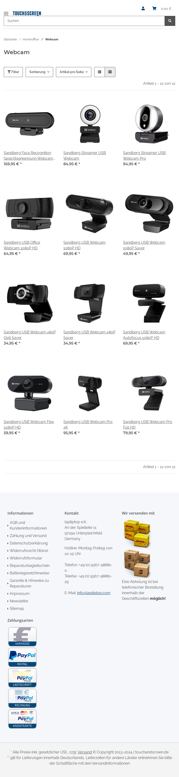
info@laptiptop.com (93, 593)
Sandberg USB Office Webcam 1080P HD (22, 245)
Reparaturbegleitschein (30, 565)
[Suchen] (84, 21)
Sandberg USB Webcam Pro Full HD (147, 425)
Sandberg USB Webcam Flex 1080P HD (29, 425)
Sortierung (37, 72)
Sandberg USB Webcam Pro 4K (88, 425)
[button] (143, 8)
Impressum (20, 593)
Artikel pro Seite (72, 72)
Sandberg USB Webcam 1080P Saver (144, 245)
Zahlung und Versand (28, 535)
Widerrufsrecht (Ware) (29, 550)
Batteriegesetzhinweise (29, 573)
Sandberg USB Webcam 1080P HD (84, 245)
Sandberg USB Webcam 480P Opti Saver (30, 335)
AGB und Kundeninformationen (28, 525)
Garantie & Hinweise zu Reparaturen (29, 583)
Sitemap (17, 608)
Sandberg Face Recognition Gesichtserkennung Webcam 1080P (28, 156)
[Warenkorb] (161, 8)
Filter (13, 72)
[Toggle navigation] (6, 11)
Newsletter (19, 601)
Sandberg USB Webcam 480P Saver (89, 335)
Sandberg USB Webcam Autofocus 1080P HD (144, 335)
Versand (85, 752)
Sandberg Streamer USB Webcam (84, 156)
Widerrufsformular (26, 558)
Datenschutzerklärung (29, 543)
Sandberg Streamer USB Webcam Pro (144, 156)
